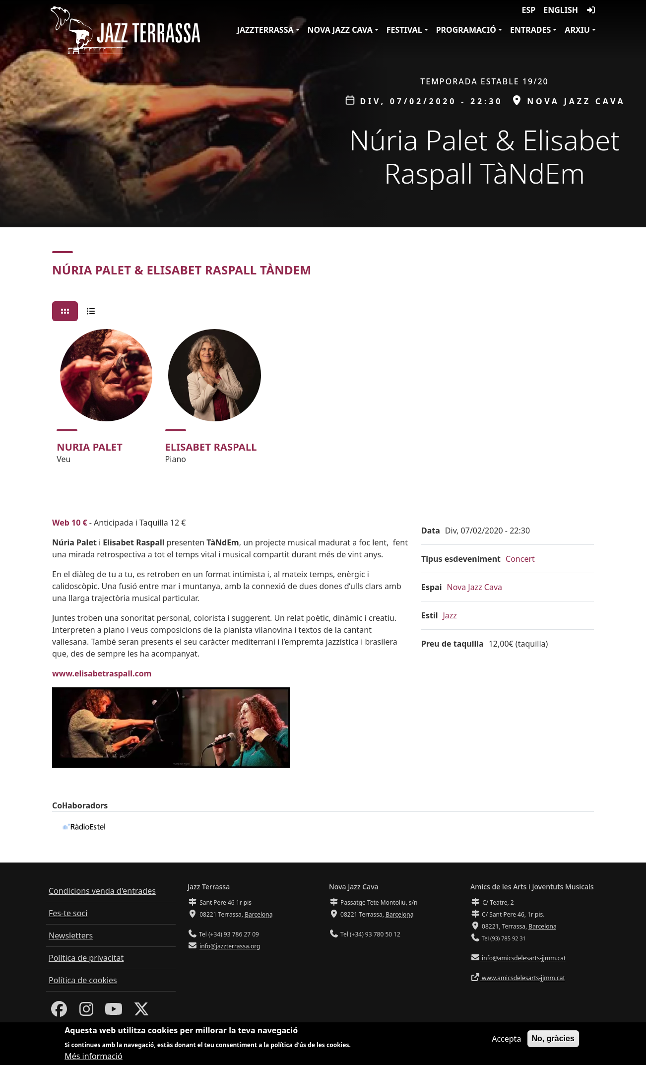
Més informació (94, 1057)
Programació (466, 29)
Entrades (530, 29)
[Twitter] (141, 1011)
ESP (529, 9)
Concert (520, 558)
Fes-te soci (68, 913)
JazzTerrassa (265, 29)
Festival (404, 29)
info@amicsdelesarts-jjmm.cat (523, 958)
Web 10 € (69, 522)
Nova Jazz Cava (340, 29)
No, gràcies (553, 1039)
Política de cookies (83, 980)
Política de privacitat (86, 957)
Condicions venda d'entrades (102, 890)
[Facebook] (59, 1011)
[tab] (65, 311)
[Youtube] (114, 1011)
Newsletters (71, 935)
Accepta (506, 1039)
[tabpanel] (323, 401)
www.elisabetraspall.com (101, 673)
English (560, 9)
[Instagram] (86, 1011)
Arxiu (577, 29)
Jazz (450, 615)
